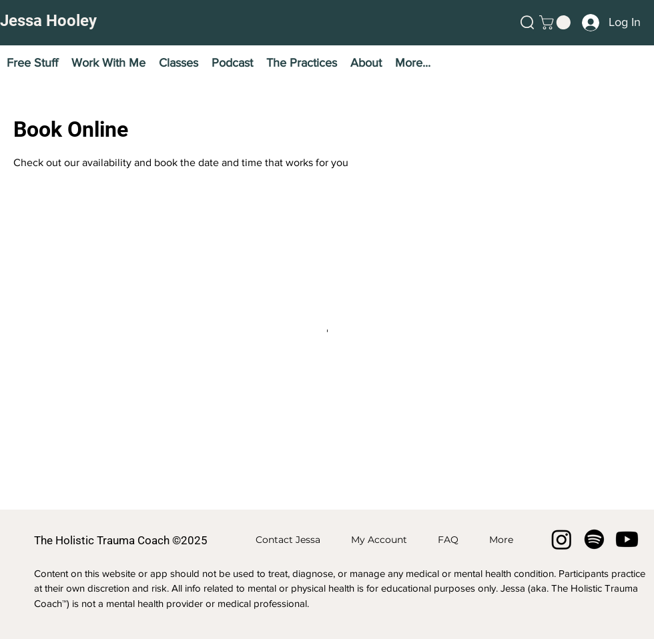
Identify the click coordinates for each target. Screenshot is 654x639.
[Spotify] (594, 539)
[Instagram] (562, 539)
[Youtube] (627, 539)
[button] (527, 22)
